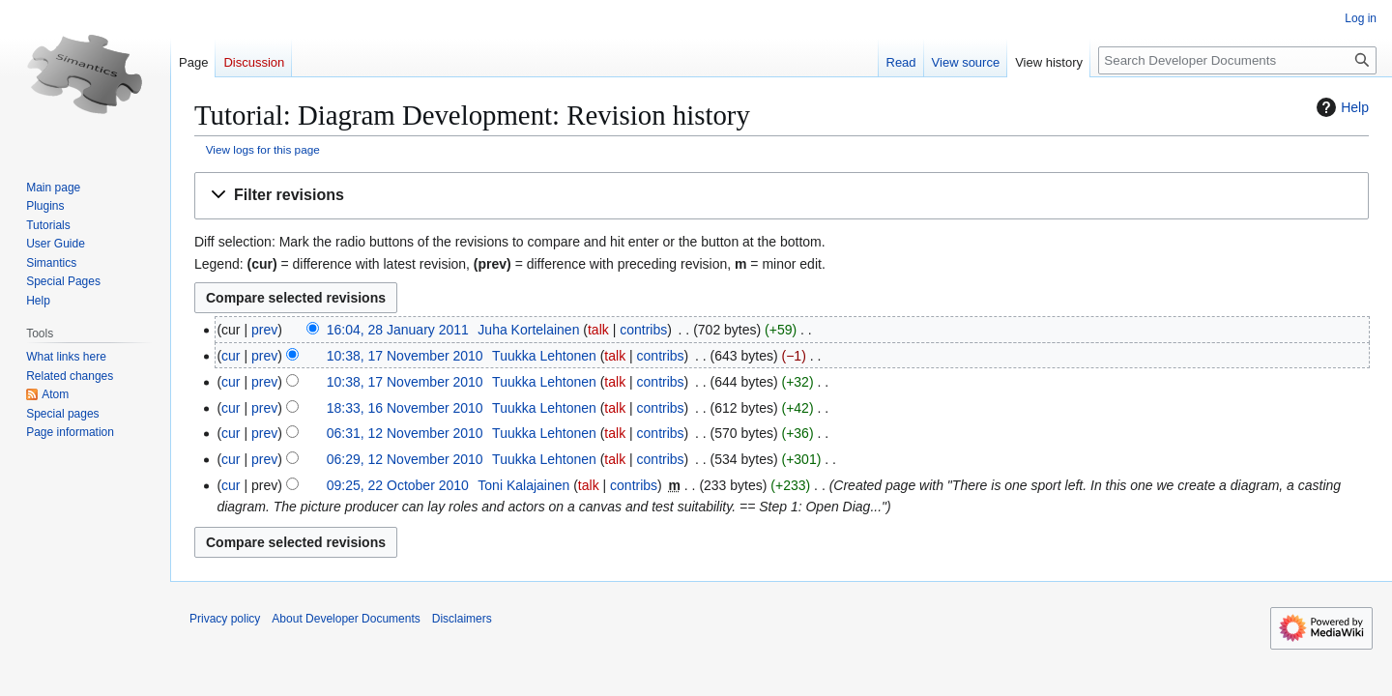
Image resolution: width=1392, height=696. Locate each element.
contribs (643, 329)
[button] (781, 196)
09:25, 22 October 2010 (398, 485)
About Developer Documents (346, 618)
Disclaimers (462, 618)
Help (1340, 107)
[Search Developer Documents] (1237, 60)
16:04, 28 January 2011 (398, 329)
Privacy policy (224, 618)
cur (230, 355)
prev (264, 329)
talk (598, 329)
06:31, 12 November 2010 (405, 433)
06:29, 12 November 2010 (405, 459)
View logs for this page (263, 149)
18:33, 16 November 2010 (405, 408)
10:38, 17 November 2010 (405, 355)
